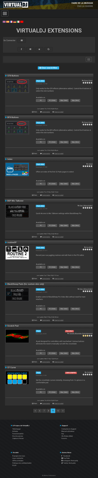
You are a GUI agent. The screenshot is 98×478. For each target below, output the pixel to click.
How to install (58, 112)
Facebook (65, 456)
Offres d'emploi (17, 461)
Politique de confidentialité (21, 463)
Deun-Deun (88, 80)
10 (58, 411)
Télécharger (16, 429)
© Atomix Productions (49, 475)
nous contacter (17, 458)
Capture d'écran (18, 438)
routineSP (12, 242)
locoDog (89, 247)
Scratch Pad (13, 326)
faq (62, 434)
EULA (14, 465)
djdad (90, 164)
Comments (46, 112)
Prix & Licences (17, 436)
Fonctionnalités (17, 434)
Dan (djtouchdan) (86, 205)
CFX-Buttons (13, 76)
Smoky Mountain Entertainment (81, 333)
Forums (64, 438)
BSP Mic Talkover (15, 201)
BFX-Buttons (13, 117)
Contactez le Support (68, 429)
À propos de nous (18, 456)
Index (9, 159)
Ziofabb (90, 372)
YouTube (65, 458)
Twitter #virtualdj (68, 463)
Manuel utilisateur (67, 431)
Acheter (15, 431)
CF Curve (11, 367)
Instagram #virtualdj (69, 461)
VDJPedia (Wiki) (67, 436)
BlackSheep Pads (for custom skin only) (25, 284)
